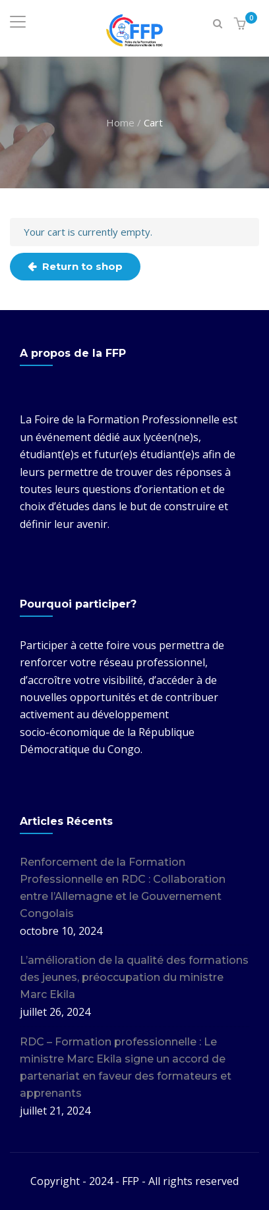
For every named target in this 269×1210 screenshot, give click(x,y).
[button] (241, 24)
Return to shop (81, 266)
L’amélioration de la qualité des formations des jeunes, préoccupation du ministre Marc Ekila (134, 977)
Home (120, 121)
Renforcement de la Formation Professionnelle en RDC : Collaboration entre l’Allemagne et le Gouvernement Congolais (122, 888)
